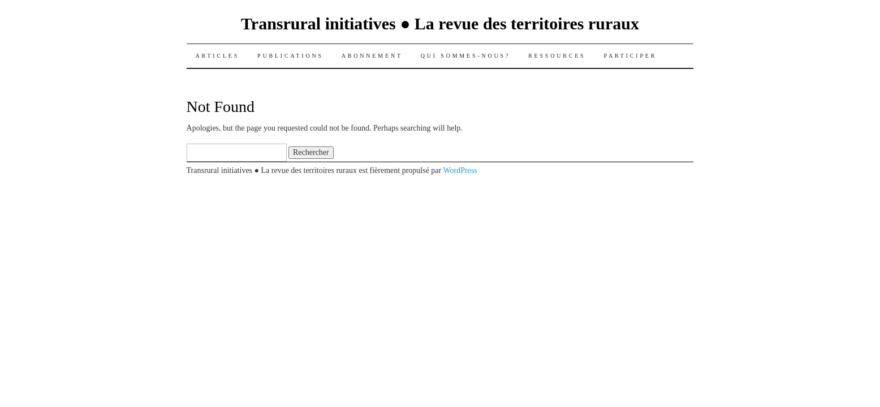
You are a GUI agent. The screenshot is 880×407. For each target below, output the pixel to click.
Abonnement (372, 56)
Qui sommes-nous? (465, 56)
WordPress (460, 170)
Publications (290, 56)
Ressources (556, 56)
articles (218, 56)
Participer (630, 56)
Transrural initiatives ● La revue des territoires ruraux (440, 23)
